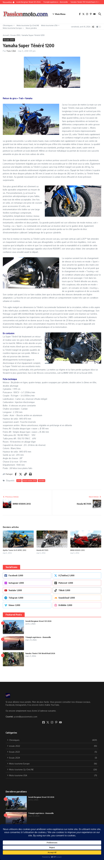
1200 (19, 480)
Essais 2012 (15, 35)
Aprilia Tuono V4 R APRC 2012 (14, 550)
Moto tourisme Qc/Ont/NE (28, 25)
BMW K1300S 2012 (77, 550)
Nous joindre (31, 28)
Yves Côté (11, 51)
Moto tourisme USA (50, 25)
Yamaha (41, 480)
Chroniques (9, 25)
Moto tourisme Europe (13, 28)
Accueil (6, 35)
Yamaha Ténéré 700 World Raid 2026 (40, 653)
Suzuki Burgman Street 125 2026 (38, 621)
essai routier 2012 (29, 480)
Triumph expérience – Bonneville (38, 637)
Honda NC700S (42, 550)
